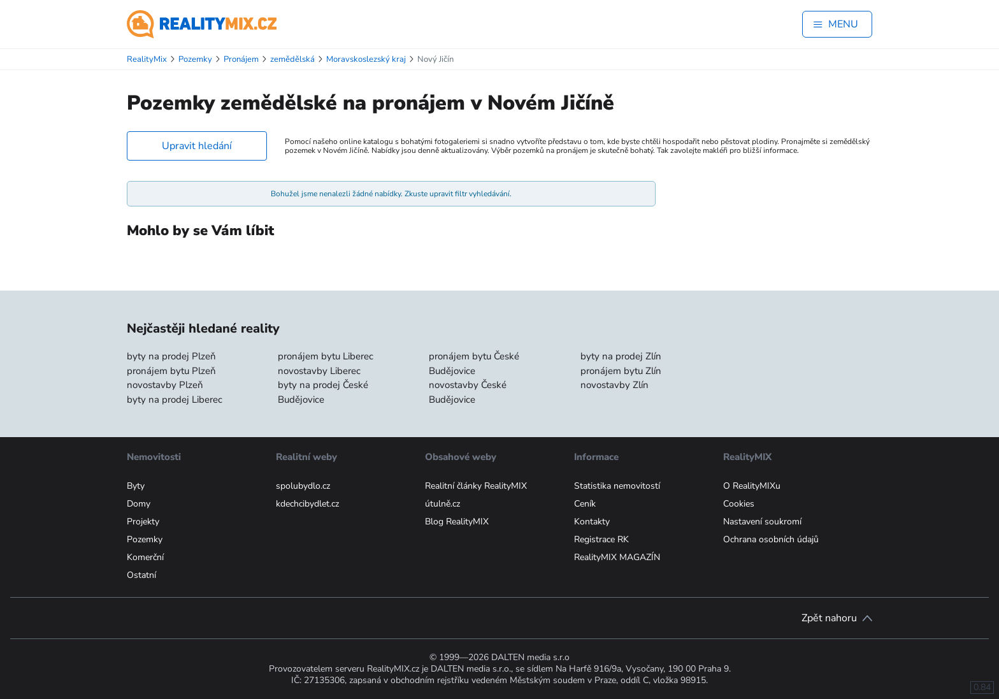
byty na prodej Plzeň (171, 356)
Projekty (143, 521)
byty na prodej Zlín (620, 356)
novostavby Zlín (614, 384)
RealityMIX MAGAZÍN (617, 557)
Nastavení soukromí (762, 521)
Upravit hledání (197, 146)
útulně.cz (442, 504)
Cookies (738, 504)
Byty (136, 486)
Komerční (145, 557)
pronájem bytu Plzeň (171, 370)
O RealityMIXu (751, 486)
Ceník (585, 504)
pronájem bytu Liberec (325, 356)
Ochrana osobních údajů (771, 539)
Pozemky (144, 539)
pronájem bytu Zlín (620, 370)
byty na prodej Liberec (174, 399)
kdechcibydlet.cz (307, 504)
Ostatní (141, 575)
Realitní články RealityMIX (476, 486)
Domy (138, 504)
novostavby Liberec (319, 370)
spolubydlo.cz (303, 486)
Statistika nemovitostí (617, 486)
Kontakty (592, 521)
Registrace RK (601, 539)
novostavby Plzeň (165, 384)
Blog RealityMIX (457, 521)
